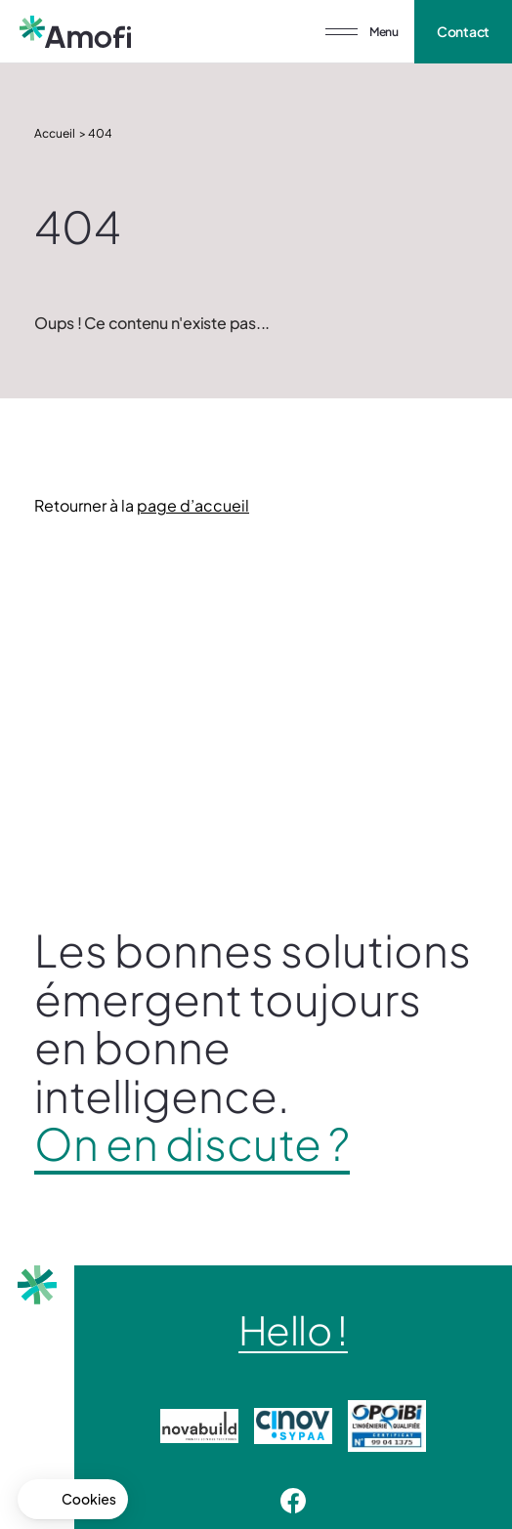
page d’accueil (193, 505)
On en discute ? (192, 1143)
